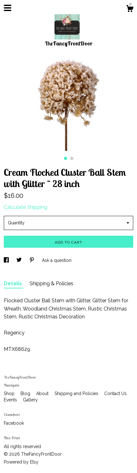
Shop (10, 393)
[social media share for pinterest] (32, 260)
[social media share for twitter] (19, 260)
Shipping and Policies (77, 393)
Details (13, 284)
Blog (25, 393)
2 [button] (71, 158)
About (43, 393)
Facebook (14, 423)
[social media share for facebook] (7, 260)
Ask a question (56, 260)
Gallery (30, 399)
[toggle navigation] (7, 8)
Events (11, 399)
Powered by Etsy (21, 461)
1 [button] (65, 158)
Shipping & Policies (51, 284)
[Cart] (129, 9)
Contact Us (115, 393)
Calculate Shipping (25, 207)
